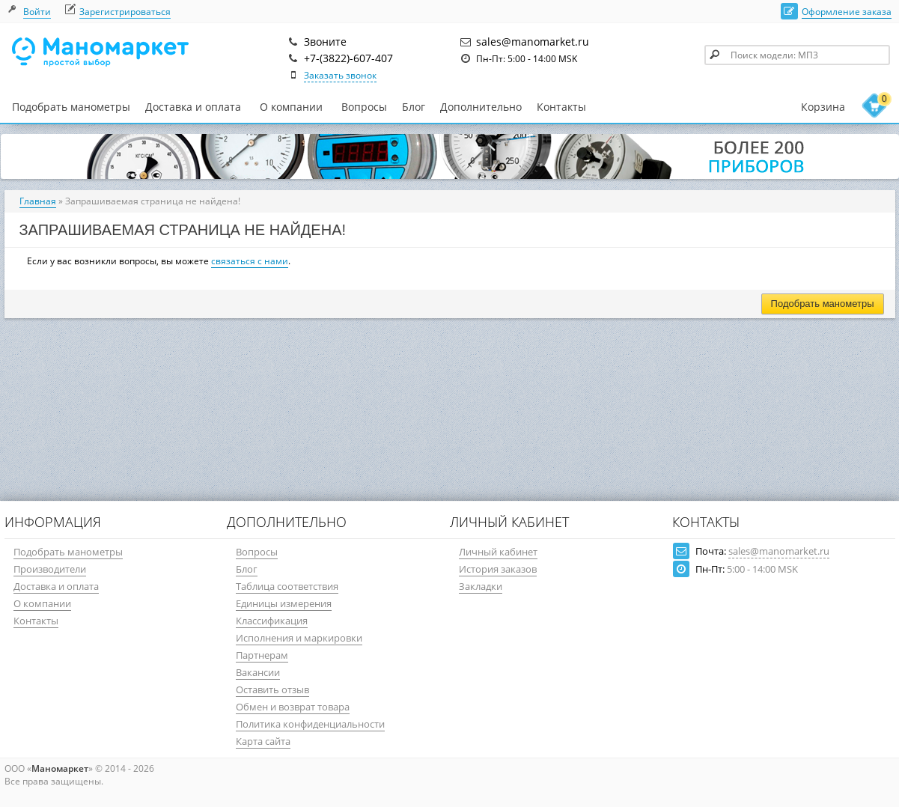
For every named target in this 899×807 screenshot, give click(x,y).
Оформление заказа (847, 11)
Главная (37, 201)
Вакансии (258, 672)
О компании (291, 107)
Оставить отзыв (272, 689)
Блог (413, 107)
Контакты (561, 107)
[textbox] (797, 55)
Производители (49, 569)
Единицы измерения (284, 603)
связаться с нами (249, 261)
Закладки (480, 586)
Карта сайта (263, 741)
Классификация (272, 620)
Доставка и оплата (193, 107)
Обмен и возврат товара (293, 706)
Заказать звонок (340, 75)
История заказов (498, 569)
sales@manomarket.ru (778, 551)
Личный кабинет (498, 551)
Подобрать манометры (71, 107)
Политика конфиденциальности (310, 724)
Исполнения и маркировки (299, 638)
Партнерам (262, 655)
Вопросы (364, 107)
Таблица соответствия (287, 586)
